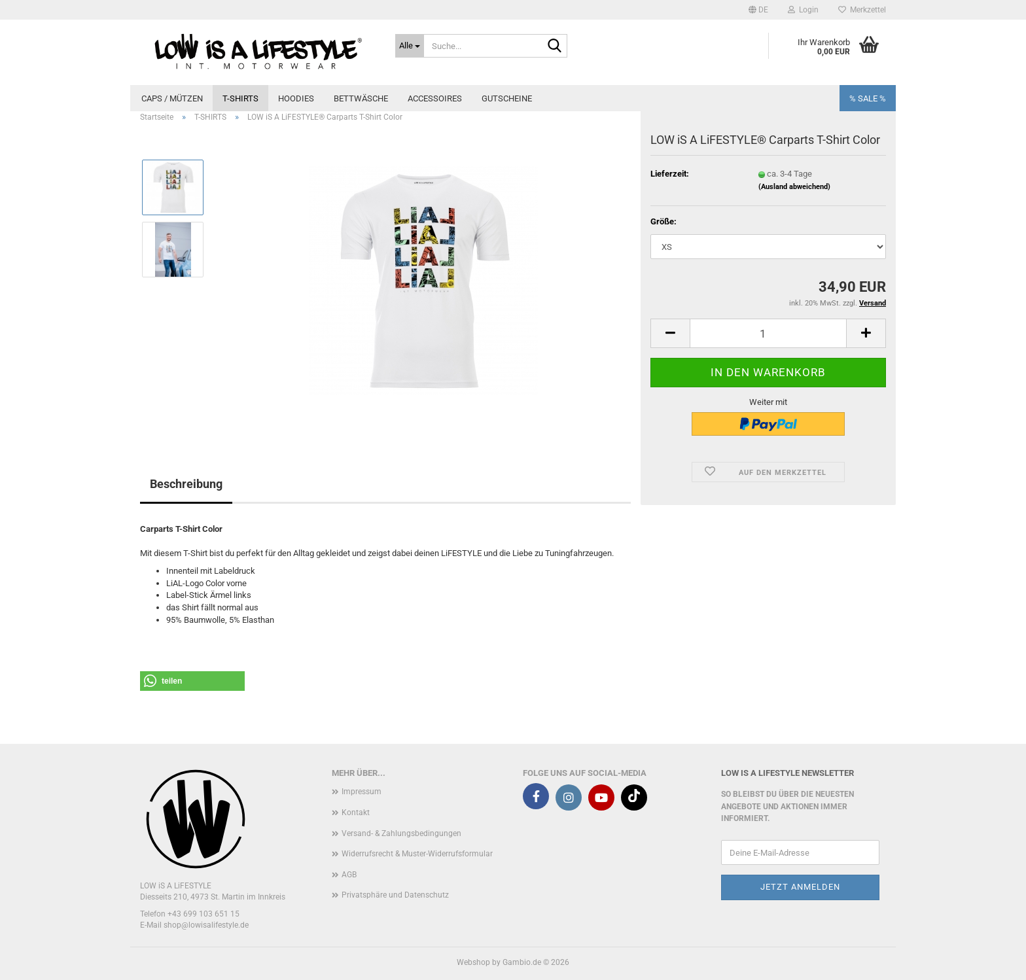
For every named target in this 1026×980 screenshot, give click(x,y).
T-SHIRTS (240, 98)
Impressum (361, 791)
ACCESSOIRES (435, 98)
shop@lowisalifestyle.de (206, 925)
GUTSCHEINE (507, 98)
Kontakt (356, 812)
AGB (349, 874)
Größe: (663, 221)
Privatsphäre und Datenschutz (395, 895)
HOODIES (296, 98)
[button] (758, 10)
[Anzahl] (768, 333)
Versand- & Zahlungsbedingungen (401, 833)
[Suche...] (409, 46)
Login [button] (803, 9)
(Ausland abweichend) (794, 187)
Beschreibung (186, 484)
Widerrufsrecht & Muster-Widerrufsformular (417, 853)
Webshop (473, 962)
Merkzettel (862, 9)
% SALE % (867, 98)
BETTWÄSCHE (361, 98)
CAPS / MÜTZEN (172, 98)
